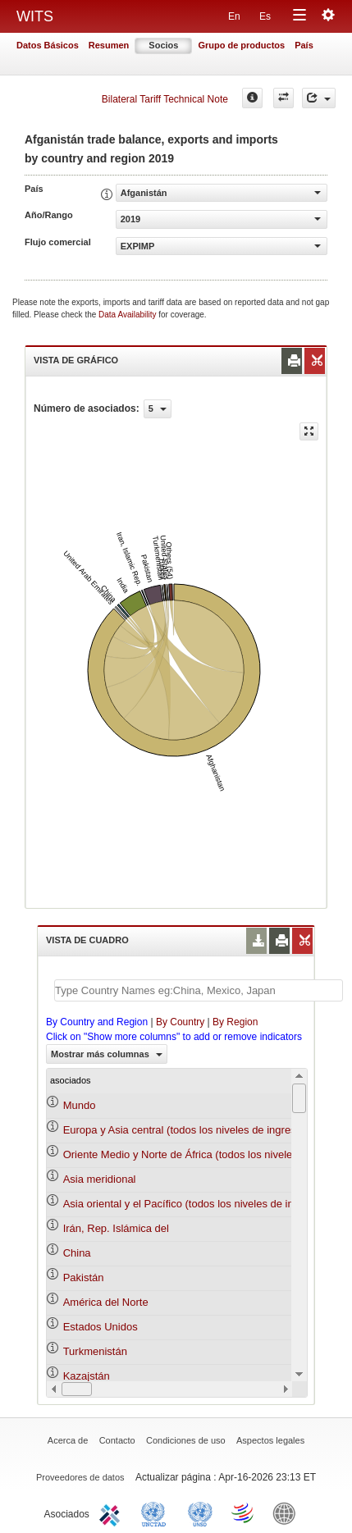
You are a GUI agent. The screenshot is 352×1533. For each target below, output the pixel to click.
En (234, 16)
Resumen (109, 45)
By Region (235, 1022)
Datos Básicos (47, 45)
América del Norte (106, 1302)
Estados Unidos (100, 1327)
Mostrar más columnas (106, 1054)
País (304, 45)
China (77, 1253)
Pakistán (83, 1277)
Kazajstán (86, 1376)
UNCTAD (156, 1512)
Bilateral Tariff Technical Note (165, 99)
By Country (180, 1022)
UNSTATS (200, 1512)
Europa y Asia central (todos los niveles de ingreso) (184, 1130)
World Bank (288, 1512)
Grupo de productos (241, 45)
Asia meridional (99, 1179)
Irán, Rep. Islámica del (116, 1228)
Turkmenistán (95, 1351)
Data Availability (128, 314)
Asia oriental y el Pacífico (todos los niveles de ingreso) (193, 1204)
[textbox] (198, 990)
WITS (34, 16)
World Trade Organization (243, 1512)
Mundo (79, 1105)
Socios (163, 45)
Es (265, 16)
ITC (112, 1512)
